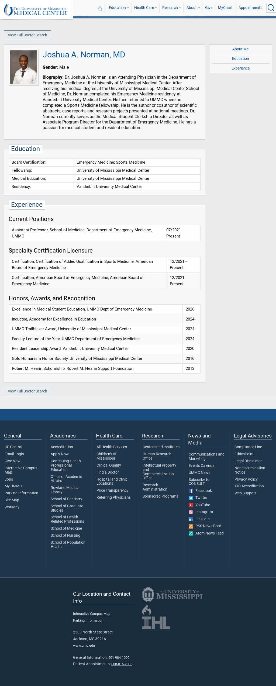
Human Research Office (157, 456)
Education (117, 7)
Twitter (198, 498)
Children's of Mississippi (106, 456)
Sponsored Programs (160, 496)
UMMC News (199, 473)
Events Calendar (202, 466)
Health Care (144, 7)
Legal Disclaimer (248, 461)
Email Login (14, 454)
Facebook (200, 491)
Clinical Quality (108, 465)
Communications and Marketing (207, 456)
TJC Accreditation (249, 486)
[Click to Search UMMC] (271, 8)
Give (208, 7)
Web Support (245, 493)
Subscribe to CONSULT (199, 482)
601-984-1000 (118, 658)
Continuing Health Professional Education (66, 465)
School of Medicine (66, 528)
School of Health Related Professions (67, 519)
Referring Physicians (113, 497)
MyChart (225, 7)
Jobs (9, 479)
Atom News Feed (206, 533)
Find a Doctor (107, 472)
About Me (240, 49)
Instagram (201, 512)
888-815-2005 (121, 664)
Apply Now (60, 454)
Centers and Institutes (161, 447)
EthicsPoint (244, 454)
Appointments (250, 7)
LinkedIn (199, 519)
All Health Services (111, 447)
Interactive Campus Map (21, 470)
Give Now (12, 461)
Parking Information (21, 493)
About (192, 7)
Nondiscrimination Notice (249, 470)
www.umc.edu (84, 645)
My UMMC (13, 486)
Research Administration (155, 487)
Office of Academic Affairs (66, 479)
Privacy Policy (246, 479)
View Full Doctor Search (27, 35)
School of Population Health (68, 544)
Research (170, 7)
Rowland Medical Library (65, 490)
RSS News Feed (205, 526)
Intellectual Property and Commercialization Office (159, 471)
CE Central (13, 447)
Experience (241, 68)
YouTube (199, 505)
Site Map (12, 500)
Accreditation (62, 447)
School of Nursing (65, 535)
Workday (12, 507)
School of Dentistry (66, 499)
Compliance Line (248, 447)
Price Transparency (112, 490)
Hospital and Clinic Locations (111, 481)
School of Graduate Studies (67, 508)
